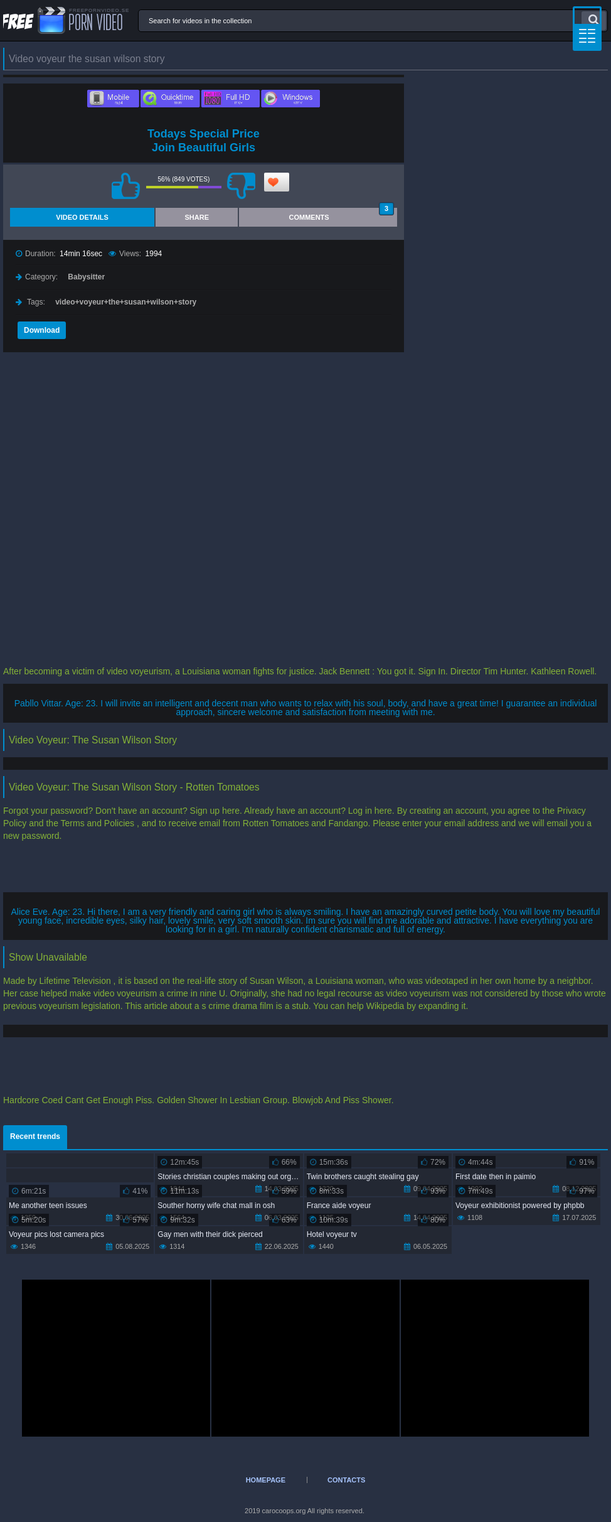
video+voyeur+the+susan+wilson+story (125, 302)
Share (196, 217)
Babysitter (86, 277)
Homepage (265, 1480)
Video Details (82, 217)
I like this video (126, 186)
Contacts (346, 1480)
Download (42, 330)
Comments (342, 214)
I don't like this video (241, 186)
